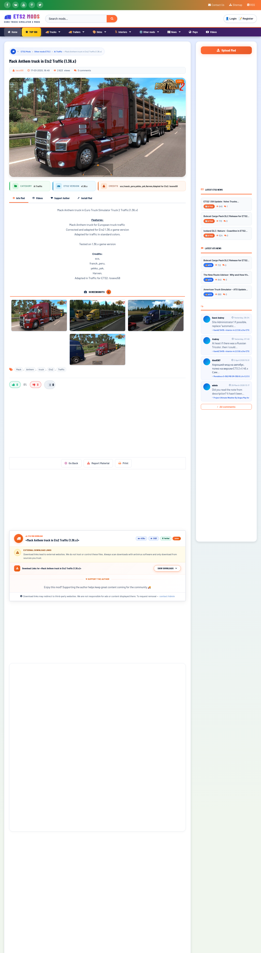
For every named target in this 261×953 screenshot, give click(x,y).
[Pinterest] (32, 5)
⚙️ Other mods (149, 32)
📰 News (174, 32)
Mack (18, 369)
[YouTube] (23, 5)
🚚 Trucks (53, 32)
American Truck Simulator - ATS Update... (225, 289)
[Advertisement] (97, 424)
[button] (16, 842)
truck (41, 369)
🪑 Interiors (122, 32)
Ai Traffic (58, 51)
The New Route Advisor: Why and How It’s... (226, 274)
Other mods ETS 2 (42, 51)
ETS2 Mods (26, 51)
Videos (211, 32)
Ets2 (51, 369)
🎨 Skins (99, 32)
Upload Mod (226, 50)
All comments (226, 406)
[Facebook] (7, 5)
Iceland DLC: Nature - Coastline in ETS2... (225, 230)
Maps (193, 32)
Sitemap (235, 5)
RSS (251, 5)
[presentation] (16, 842)
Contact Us (216, 5)
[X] (40, 5)
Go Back (71, 463)
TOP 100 (31, 32)
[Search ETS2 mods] (76, 18)
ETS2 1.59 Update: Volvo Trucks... (221, 201)
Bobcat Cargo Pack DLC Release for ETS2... (226, 215)
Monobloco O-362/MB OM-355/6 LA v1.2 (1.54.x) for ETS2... (230, 376)
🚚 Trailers (76, 32)
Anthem (30, 369)
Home (12, 32)
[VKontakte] (15, 5)
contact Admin (167, 595)
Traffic (61, 369)
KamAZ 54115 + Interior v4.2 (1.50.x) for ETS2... (230, 330)
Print (123, 463)
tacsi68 (19, 70)
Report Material (98, 463)
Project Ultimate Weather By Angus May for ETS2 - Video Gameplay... (230, 397)
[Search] (112, 18)
